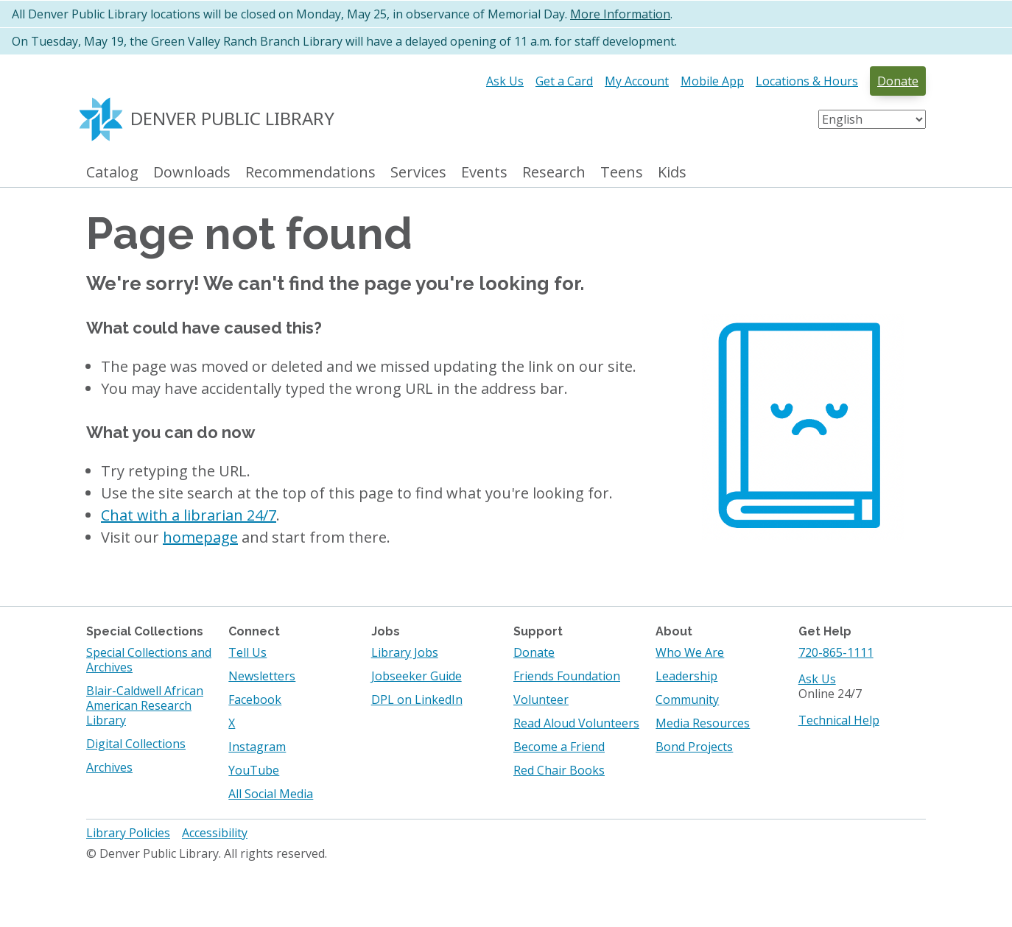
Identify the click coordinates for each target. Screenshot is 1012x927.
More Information (620, 14)
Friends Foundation (566, 676)
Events (484, 172)
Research (554, 172)
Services (418, 172)
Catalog (112, 172)
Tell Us (247, 652)
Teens (621, 172)
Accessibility (214, 833)
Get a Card (564, 81)
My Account (637, 81)
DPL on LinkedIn (417, 699)
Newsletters (261, 676)
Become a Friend (559, 747)
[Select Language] (872, 119)
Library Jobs (404, 652)
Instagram (257, 747)
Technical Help (838, 720)
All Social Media (270, 794)
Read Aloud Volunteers (576, 723)
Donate (897, 81)
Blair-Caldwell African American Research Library (144, 705)
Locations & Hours (807, 81)
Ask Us (505, 81)
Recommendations (310, 172)
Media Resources (703, 723)
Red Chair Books (559, 770)
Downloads (192, 172)
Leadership (686, 676)
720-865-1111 (836, 652)
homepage (200, 537)
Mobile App (712, 81)
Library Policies (128, 833)
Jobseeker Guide (416, 676)
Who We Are (690, 652)
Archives (109, 767)
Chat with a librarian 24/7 (188, 515)
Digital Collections (136, 744)
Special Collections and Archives (148, 659)
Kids (672, 172)
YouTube (253, 770)
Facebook (254, 699)
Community (687, 699)
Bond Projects (694, 747)
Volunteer (541, 699)
